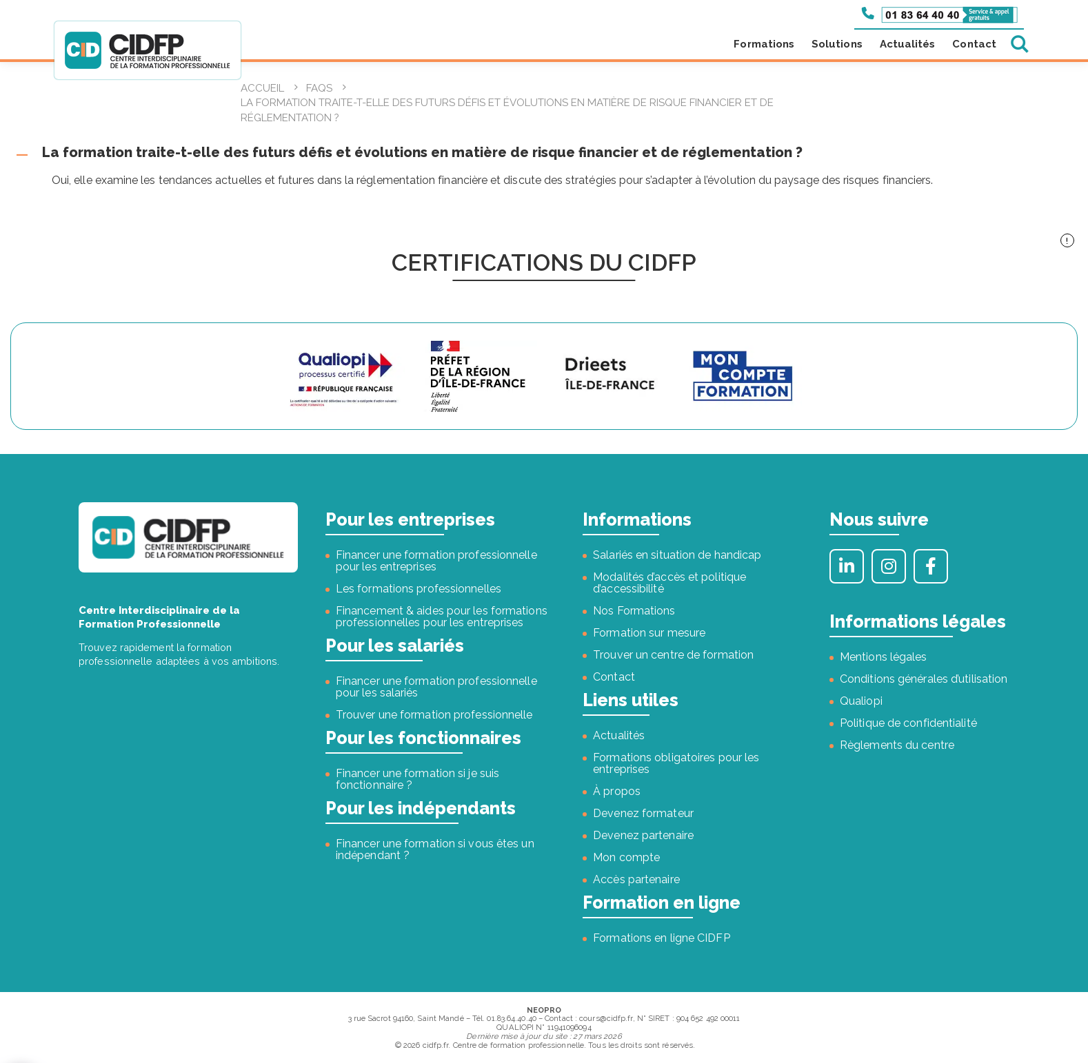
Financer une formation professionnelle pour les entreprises (436, 560)
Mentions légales (883, 656)
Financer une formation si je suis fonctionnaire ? (417, 779)
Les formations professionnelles (418, 588)
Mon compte (626, 857)
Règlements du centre (897, 745)
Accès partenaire (636, 879)
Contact (974, 44)
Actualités (908, 44)
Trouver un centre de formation (673, 654)
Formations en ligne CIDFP (661, 938)
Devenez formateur (643, 813)
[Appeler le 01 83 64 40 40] (939, 13)
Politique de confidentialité (908, 723)
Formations (764, 44)
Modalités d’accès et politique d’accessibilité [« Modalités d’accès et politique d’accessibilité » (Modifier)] (669, 582)
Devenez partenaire (643, 835)
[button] (544, 153)
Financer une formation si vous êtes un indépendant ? (435, 849)
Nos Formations (634, 610)
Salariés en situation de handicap (677, 554)
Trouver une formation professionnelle (434, 714)
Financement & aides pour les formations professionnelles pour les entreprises (441, 616)
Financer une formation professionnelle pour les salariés (436, 686)
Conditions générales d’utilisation (923, 678)
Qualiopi (861, 701)
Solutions (837, 44)
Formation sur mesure (649, 632)
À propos (617, 791)
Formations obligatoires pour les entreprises (676, 763)
